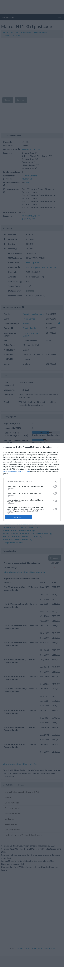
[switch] (55, 486)
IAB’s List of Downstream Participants (16, 471)
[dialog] (32, 483)
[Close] (59, 447)
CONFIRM (18, 517)
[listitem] (32, 482)
